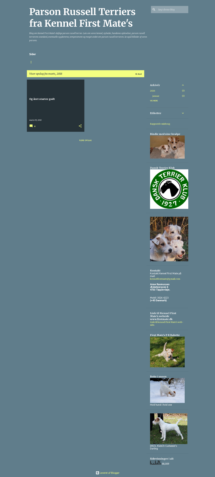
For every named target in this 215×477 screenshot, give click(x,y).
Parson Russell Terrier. (87, 62)
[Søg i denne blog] (172, 9)
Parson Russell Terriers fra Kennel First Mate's (82, 17)
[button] (80, 126)
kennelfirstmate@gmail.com (165, 279)
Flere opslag (85, 140)
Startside (34, 62)
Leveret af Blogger (107, 472)
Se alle (138, 74)
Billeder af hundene (117, 62)
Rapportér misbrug (160, 124)
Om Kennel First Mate (57, 62)
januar (155, 96)
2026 (152, 90)
